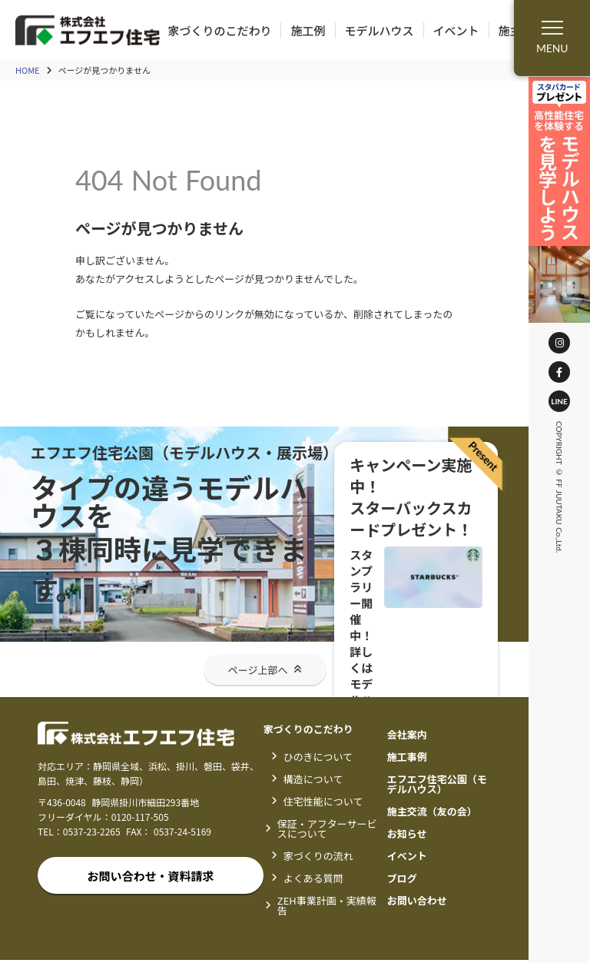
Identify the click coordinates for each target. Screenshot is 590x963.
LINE (559, 401)
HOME (27, 71)
